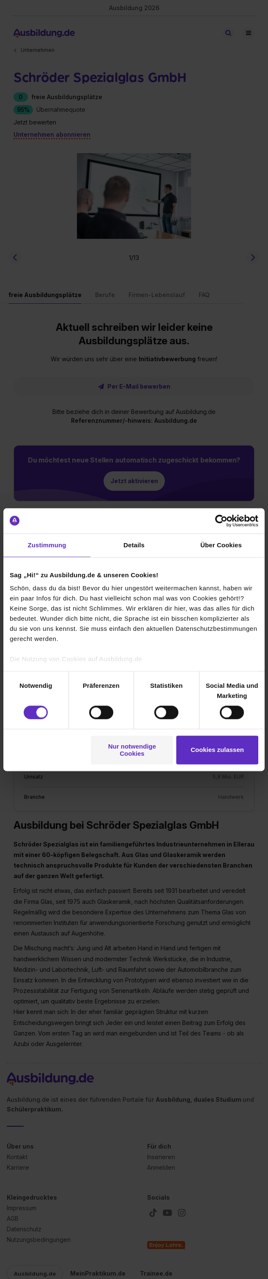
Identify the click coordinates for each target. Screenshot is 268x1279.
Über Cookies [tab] (221, 545)
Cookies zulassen (217, 750)
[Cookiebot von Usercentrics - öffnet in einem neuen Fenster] (221, 520)
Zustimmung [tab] (47, 545)
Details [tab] (134, 545)
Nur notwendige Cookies (132, 750)
